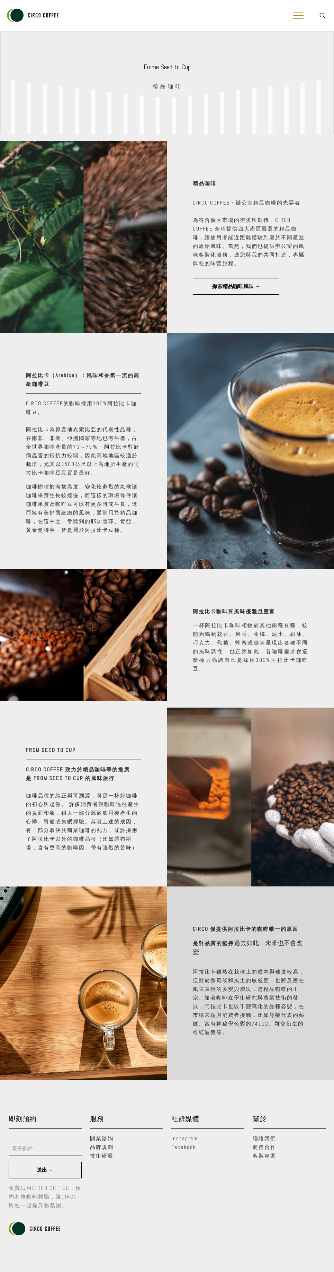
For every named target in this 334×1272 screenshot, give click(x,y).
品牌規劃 (102, 1147)
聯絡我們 (264, 1138)
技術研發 (102, 1155)
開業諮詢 (102, 1138)
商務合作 (264, 1147)
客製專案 (264, 1155)
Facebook (183, 1147)
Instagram (184, 1138)
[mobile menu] (298, 15)
